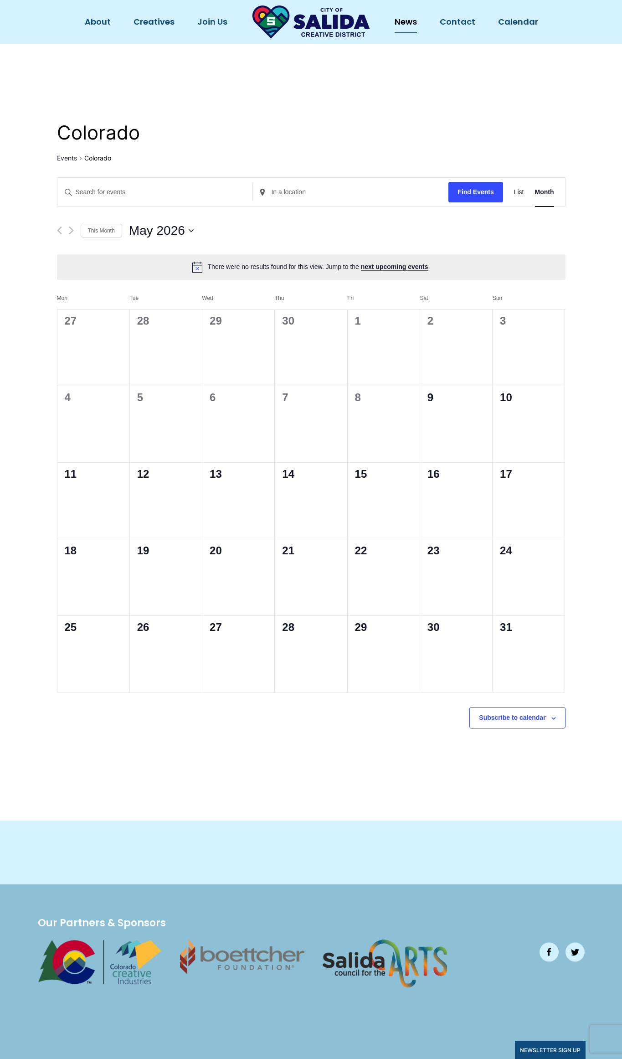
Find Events (475, 192)
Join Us (212, 21)
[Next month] (71, 230)
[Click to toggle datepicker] (161, 231)
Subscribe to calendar (512, 717)
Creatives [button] (154, 21)
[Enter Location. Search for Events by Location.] (350, 192)
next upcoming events (394, 266)
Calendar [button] (518, 21)
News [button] (406, 21)
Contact (457, 21)
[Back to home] (311, 22)
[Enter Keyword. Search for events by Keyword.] (155, 192)
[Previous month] (59, 230)
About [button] (98, 21)
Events (67, 158)
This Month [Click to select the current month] (101, 230)
